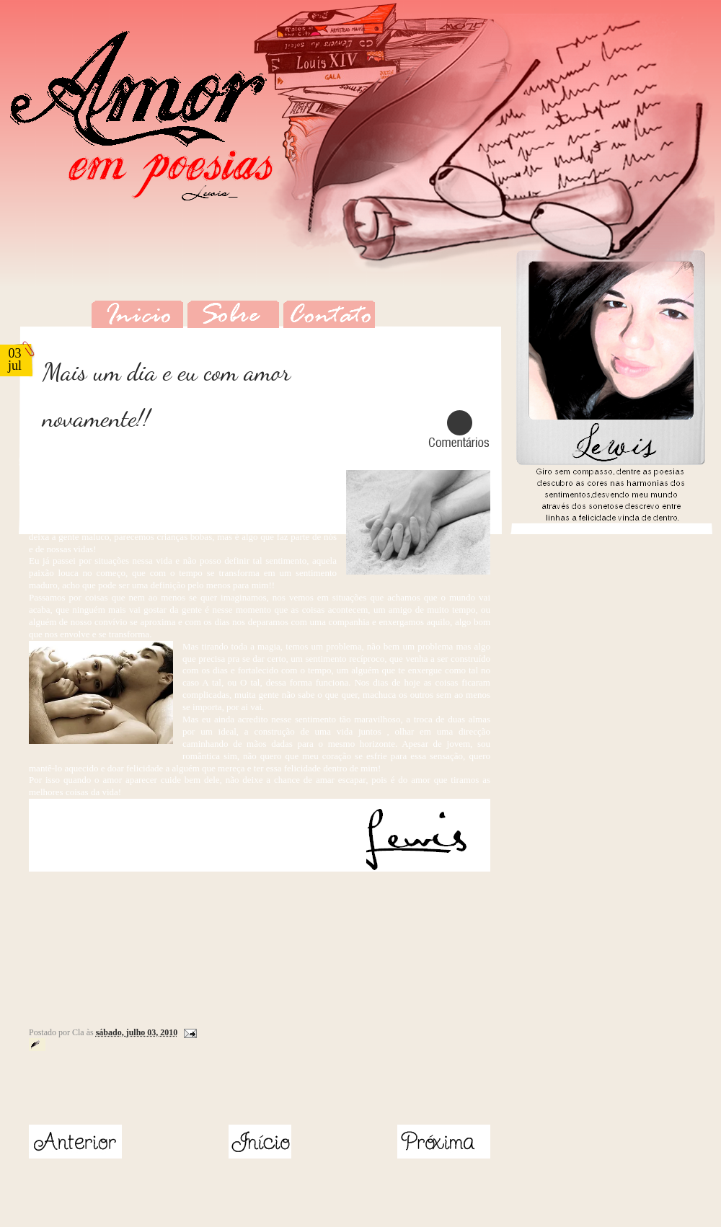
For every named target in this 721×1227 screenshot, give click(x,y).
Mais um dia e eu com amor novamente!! (167, 395)
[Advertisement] (113, 1090)
